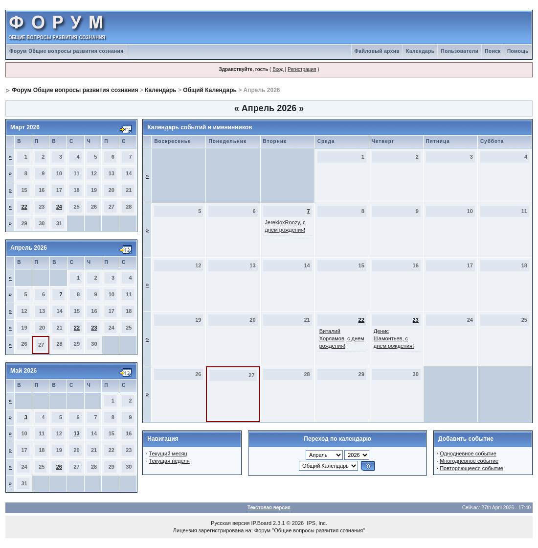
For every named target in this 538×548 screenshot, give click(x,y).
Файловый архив (377, 51)
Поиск (493, 51)
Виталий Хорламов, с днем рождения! (341, 338)
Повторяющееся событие (471, 468)
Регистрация (302, 69)
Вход (278, 69)
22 (24, 207)
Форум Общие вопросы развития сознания (66, 51)
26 (59, 467)
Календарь (420, 51)
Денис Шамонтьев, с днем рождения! (394, 338)
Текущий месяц (168, 453)
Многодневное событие (469, 461)
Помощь (518, 51)
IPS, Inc (316, 523)
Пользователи (459, 51)
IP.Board (261, 523)
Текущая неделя (169, 461)
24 (59, 207)
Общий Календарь (210, 90)
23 (94, 328)
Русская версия (230, 523)
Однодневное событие (468, 453)
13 (76, 433)
